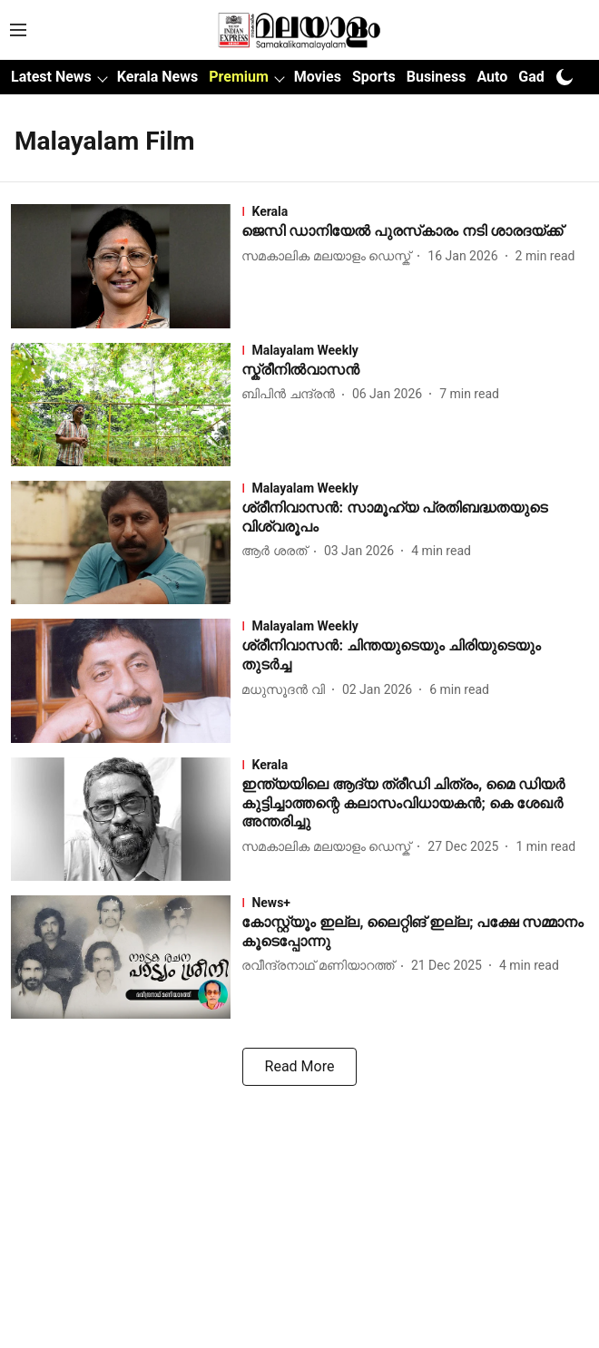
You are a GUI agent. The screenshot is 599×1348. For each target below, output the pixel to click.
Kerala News (157, 76)
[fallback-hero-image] (126, 265)
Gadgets (545, 76)
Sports (374, 76)
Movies (317, 76)
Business (436, 76)
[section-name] (414, 211)
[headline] (414, 231)
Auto (491, 76)
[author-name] (329, 256)
